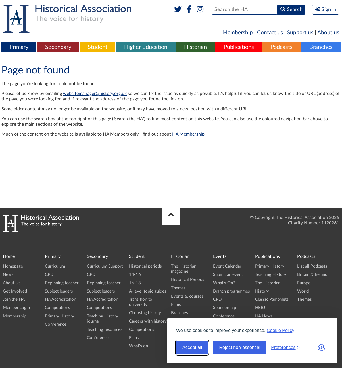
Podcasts (281, 47)
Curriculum (55, 266)
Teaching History (270, 274)
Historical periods (145, 266)
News (8, 274)
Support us (300, 32)
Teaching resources (104, 329)
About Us (11, 283)
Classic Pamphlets (272, 299)
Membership (237, 32)
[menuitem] (19, 47)
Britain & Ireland (312, 274)
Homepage (13, 266)
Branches (321, 47)
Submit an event (228, 274)
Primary (18, 47)
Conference (55, 324)
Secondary (58, 47)
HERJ (260, 308)
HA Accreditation (60, 299)
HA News (264, 316)
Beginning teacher (61, 283)
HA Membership (188, 134)
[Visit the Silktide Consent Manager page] (321, 347)
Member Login (16, 308)
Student (97, 47)
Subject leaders (59, 291)
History (262, 291)
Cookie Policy (280, 330)
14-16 (135, 274)
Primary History (59, 316)
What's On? (224, 283)
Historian (195, 47)
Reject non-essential (239, 347)
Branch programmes (231, 291)
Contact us (270, 32)
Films (134, 338)
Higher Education (145, 47)
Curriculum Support (105, 266)
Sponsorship (224, 308)
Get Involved (15, 291)
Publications (239, 47)
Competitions (57, 308)
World (303, 291)
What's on (138, 346)
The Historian (267, 283)
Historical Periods (187, 279)
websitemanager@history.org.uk (95, 93)
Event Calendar (227, 266)
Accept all (192, 347)
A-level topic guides (147, 291)
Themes (178, 288)
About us (328, 32)
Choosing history (145, 313)
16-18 (135, 283)
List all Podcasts (312, 266)
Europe (303, 283)
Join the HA (14, 299)
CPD (49, 274)
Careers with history (148, 321)
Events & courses (187, 296)
